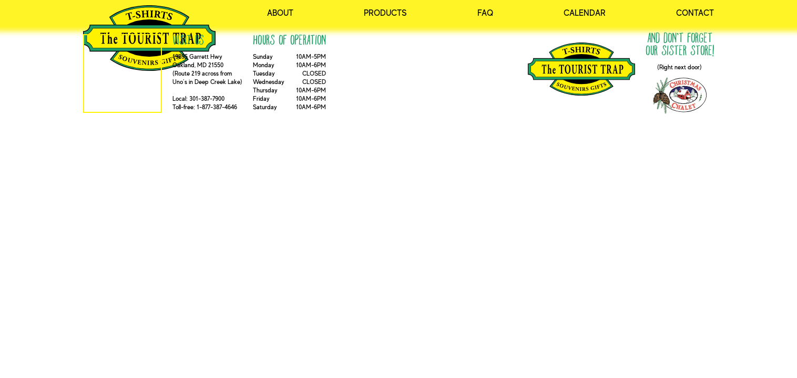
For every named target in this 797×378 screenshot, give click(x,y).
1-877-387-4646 (217, 107)
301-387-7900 (206, 98)
